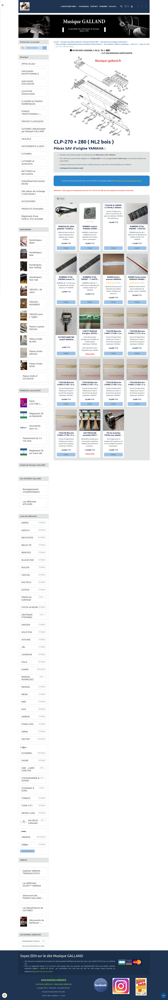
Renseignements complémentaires (31, 492)
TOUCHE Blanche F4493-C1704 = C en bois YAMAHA (137, 384)
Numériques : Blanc (35, 242)
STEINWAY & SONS (27, 791)
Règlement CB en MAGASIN (36, 415)
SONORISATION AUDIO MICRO (33, 183)
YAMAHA (25, 838)
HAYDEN (25, 626)
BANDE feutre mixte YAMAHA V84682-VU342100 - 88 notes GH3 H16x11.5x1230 (137, 278)
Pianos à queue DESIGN (36, 328)
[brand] (25, 6)
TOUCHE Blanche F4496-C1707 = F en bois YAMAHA (90, 384)
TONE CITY (27, 807)
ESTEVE (25, 591)
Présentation (84, 7)
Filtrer (60, 199)
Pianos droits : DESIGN (36, 353)
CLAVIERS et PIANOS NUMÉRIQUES (32, 103)
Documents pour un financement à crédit (36, 428)
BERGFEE (26, 554)
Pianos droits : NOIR (36, 365)
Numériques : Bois (35, 254)
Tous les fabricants (27, 852)
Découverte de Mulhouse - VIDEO (36, 923)
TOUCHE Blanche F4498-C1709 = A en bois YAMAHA (113, 384)
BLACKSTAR (27, 561)
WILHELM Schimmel (33, 823)
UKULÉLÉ (26, 139)
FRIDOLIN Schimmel (26, 600)
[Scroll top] (163, 995)
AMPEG (25, 524)
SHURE (24, 762)
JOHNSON (26, 656)
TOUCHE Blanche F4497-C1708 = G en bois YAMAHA (113, 332)
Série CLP (134, 45)
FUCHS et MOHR (29, 609)
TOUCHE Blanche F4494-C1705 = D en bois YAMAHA (66, 384)
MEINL (24, 696)
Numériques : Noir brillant (35, 266)
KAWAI (25, 671)
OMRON (25, 718)
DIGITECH (26, 584)
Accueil (56, 42)
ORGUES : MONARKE (34, 304)
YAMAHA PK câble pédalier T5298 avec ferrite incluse (66, 228)
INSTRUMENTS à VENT (32, 146)
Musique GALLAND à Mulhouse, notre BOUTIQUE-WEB (79, 42)
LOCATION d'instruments (28, 93)
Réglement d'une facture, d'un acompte (32, 217)
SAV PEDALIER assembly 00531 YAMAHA (90, 434)
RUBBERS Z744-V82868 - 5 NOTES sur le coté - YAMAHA (137, 228)
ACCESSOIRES (28, 202)
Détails (66, 248)
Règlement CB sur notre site (36, 452)
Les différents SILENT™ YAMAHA (32, 886)
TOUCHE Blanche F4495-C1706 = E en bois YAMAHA (66, 434)
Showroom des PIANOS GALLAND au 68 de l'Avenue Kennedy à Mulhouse (33, 898)
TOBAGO (25, 799)
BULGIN (25, 569)
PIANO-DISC (27, 725)
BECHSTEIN (27, 539)
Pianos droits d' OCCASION (30, 378)
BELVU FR (26, 546)
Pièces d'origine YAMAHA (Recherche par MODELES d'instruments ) (79, 45)
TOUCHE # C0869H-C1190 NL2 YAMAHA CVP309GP (113, 207)
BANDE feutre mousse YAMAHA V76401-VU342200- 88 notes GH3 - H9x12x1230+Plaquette (113, 278)
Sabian (24, 733)
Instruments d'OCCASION (27, 82)
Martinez (25, 688)
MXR (23, 703)
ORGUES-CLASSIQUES (32, 122)
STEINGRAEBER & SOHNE (30, 780)
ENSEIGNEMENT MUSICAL (31, 943)
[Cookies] (4, 995)
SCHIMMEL (26, 754)
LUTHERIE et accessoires (27, 162)
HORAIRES (103, 7)
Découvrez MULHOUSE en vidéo (33, 948)
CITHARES (26, 154)
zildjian (24, 846)
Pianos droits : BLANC (36, 341)
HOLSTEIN (26, 633)
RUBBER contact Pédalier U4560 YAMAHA (90, 228)
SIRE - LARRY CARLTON (28, 770)
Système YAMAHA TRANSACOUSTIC (31, 873)
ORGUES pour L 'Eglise (36, 316)
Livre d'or (112, 7)
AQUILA (25, 532)
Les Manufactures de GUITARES (33, 910)
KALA (24, 663)
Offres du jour (28, 64)
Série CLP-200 (144, 45)
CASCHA (25, 576)
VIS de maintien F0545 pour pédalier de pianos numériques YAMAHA (113, 434)
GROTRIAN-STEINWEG (27, 617)
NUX (23, 711)
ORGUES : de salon (35, 291)
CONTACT (94, 7)
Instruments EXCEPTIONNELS (30, 72)
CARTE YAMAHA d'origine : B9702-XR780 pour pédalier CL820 (90, 332)
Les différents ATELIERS (29, 504)
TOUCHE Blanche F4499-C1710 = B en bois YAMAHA (137, 332)
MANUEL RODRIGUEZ (27, 679)
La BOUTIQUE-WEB (68, 7)
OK (45, 48)
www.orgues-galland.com (63, 986)
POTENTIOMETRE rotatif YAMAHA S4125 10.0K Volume (66, 339)
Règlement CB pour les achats (42, 973)
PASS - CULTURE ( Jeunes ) (34, 403)
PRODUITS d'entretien (32, 209)
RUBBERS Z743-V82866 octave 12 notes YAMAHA (66, 278)
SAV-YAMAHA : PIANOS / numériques (116, 45)
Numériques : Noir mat (35, 279)
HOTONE (25, 641)
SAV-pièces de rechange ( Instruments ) (113, 42)
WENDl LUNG (28, 814)
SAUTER (25, 740)
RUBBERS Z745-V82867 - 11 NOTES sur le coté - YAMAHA (90, 278)
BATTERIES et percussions (28, 172)
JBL (23, 648)
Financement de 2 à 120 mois (32, 440)
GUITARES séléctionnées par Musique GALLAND (33, 130)
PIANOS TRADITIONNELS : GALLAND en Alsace (31, 113)
